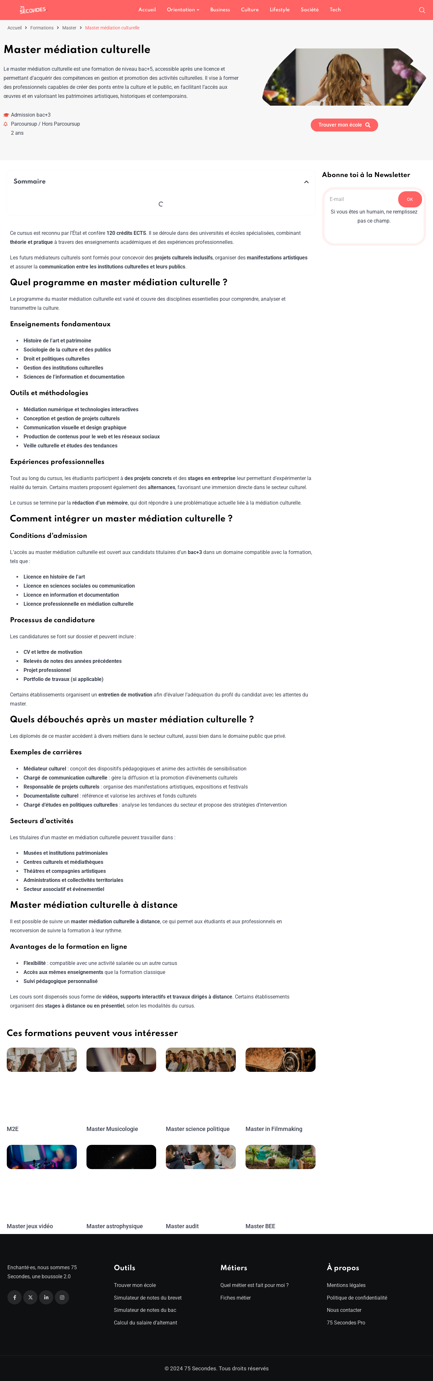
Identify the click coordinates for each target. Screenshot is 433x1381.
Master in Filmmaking (273, 1128)
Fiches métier (235, 1298)
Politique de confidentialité (357, 1298)
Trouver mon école (135, 1285)
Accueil (147, 10)
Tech (335, 10)
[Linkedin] (46, 1297)
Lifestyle (280, 10)
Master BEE (260, 1226)
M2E (12, 1128)
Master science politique (197, 1128)
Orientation (181, 10)
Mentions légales (346, 1285)
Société (310, 10)
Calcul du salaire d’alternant (145, 1323)
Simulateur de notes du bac (145, 1310)
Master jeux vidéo (29, 1226)
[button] (306, 181)
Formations (42, 27)
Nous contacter (344, 1310)
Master (69, 27)
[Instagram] (62, 1297)
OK (410, 199)
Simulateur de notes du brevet (148, 1298)
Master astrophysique (114, 1226)
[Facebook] (14, 1297)
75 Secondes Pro (346, 1323)
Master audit (182, 1226)
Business (220, 10)
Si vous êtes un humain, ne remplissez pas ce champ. (374, 216)
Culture (250, 10)
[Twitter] (30, 1297)
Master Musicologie (111, 1128)
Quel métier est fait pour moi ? (254, 1285)
